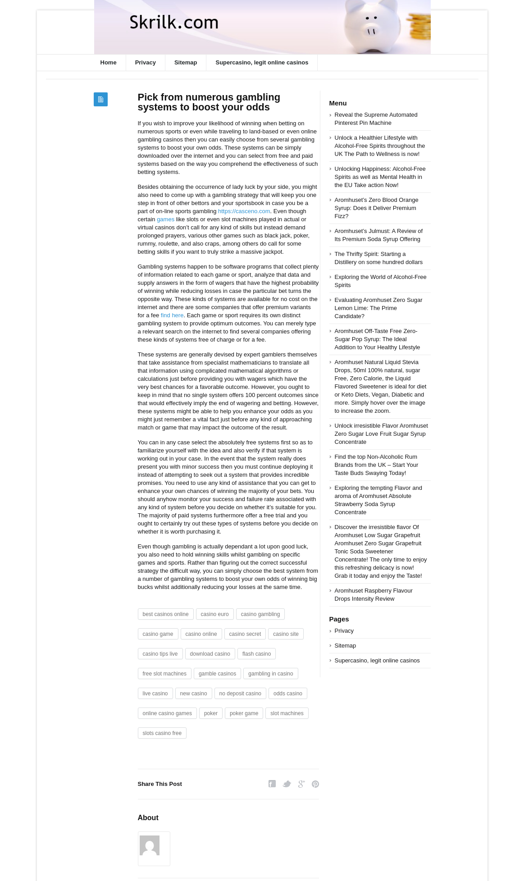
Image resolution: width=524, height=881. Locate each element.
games (165, 219)
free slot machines (165, 674)
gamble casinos (217, 674)
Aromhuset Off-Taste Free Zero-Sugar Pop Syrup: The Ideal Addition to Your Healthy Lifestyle (377, 339)
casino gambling (260, 614)
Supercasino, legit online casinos (261, 62)
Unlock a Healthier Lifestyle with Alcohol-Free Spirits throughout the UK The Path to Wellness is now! (380, 145)
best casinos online (166, 614)
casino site (286, 634)
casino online (201, 634)
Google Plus (301, 784)
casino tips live (160, 654)
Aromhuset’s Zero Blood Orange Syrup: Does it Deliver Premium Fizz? (377, 207)
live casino (155, 693)
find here (172, 315)
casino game (158, 634)
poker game (244, 713)
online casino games (167, 713)
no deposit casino (240, 693)
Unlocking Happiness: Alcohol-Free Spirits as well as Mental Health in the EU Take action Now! (380, 176)
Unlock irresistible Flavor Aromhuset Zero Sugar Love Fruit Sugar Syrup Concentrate (381, 433)
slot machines (286, 713)
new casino (193, 693)
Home (108, 62)
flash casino (256, 654)
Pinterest (315, 784)
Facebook (272, 784)
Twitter (287, 784)
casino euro (215, 614)
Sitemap (185, 62)
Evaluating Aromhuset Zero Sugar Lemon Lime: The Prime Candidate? (379, 308)
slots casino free (162, 733)
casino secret (245, 634)
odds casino (287, 693)
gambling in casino (270, 674)
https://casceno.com (244, 211)
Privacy (145, 62)
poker (211, 713)
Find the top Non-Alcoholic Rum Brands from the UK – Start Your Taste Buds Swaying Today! (377, 464)
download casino (210, 654)
